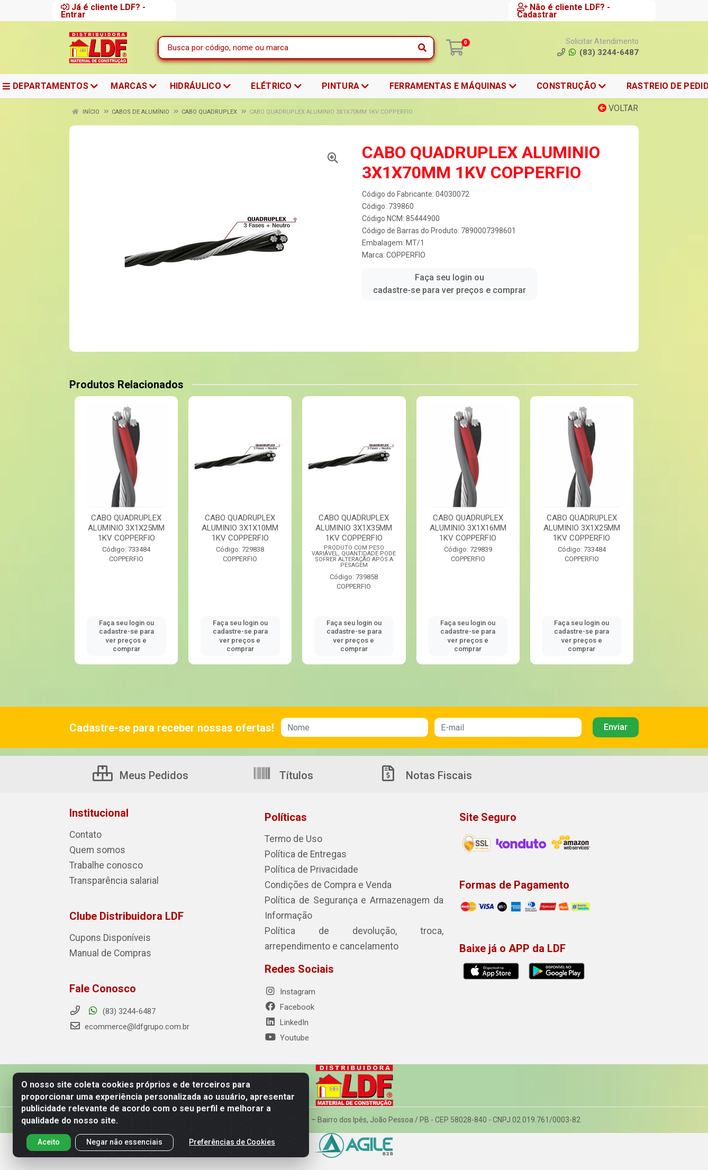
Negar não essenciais (124, 1142)
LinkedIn (286, 1018)
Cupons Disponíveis (103, 935)
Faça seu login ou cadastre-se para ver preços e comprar (449, 283)
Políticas (286, 817)
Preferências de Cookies (232, 1142)
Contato (83, 834)
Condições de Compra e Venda (319, 883)
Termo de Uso (289, 839)
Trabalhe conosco (100, 864)
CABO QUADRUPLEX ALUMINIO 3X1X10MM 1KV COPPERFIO (240, 528)
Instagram (290, 987)
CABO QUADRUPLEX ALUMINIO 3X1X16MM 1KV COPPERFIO (468, 528)
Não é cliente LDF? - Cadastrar (563, 11)
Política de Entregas (299, 853)
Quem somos (93, 849)
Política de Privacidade (303, 868)
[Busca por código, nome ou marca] (285, 47)
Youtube (287, 1033)
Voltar (618, 108)
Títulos (282, 775)
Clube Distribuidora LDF (126, 914)
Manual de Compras (104, 950)
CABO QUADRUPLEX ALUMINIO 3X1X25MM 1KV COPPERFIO (126, 528)
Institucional (99, 813)
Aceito (49, 1142)
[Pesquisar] (422, 47)
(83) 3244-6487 (112, 1008)
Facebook (289, 1003)
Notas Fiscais (425, 775)
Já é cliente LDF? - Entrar (103, 11)
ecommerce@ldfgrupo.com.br (129, 1023)
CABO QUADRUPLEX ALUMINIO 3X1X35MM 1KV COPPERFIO (353, 528)
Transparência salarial (107, 879)
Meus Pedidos (140, 775)
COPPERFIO (405, 255)
